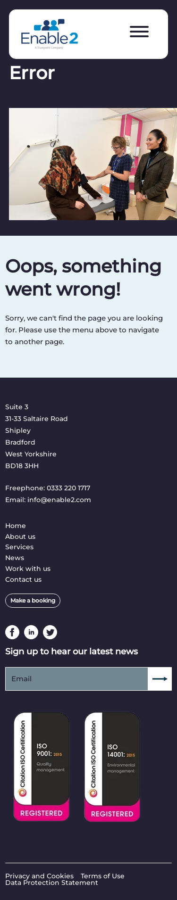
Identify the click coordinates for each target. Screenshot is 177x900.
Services (19, 547)
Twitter (50, 632)
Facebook (12, 632)
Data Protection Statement (51, 882)
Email (21, 678)
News (14, 557)
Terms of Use (103, 876)
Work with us (28, 568)
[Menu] (139, 32)
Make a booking (32, 600)
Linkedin (31, 632)
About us (20, 536)
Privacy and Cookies (39, 876)
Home (15, 525)
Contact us (23, 579)
